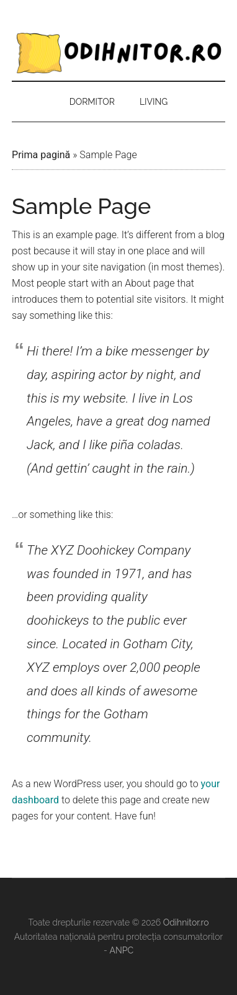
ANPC (121, 950)
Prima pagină (41, 155)
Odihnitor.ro (118, 53)
